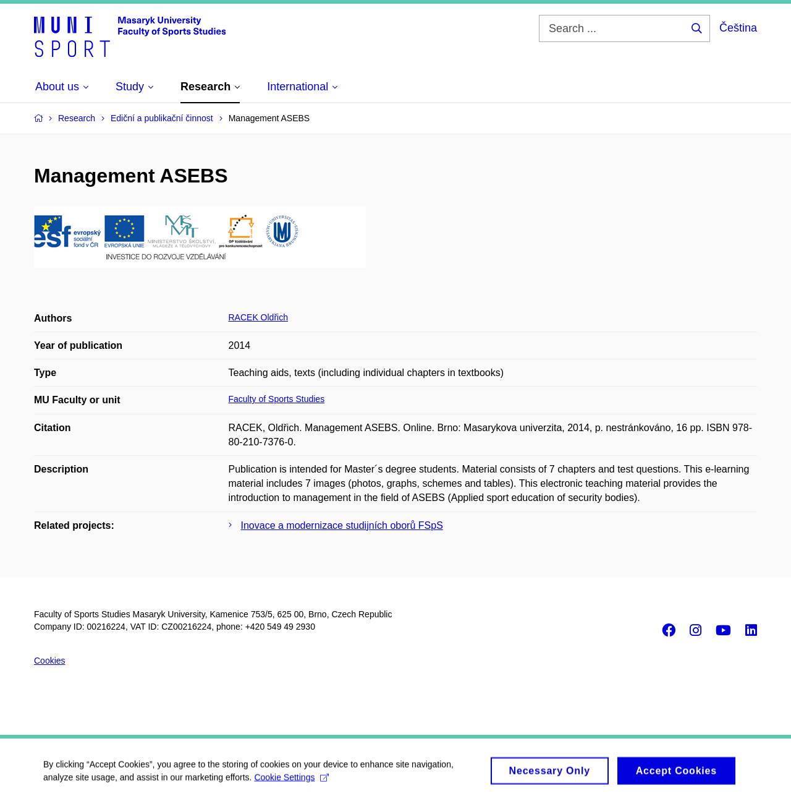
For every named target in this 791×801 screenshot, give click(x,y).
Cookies (50, 661)
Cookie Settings (291, 781)
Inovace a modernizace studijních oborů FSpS (342, 525)
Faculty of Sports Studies (277, 399)
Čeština (738, 28)
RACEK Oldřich (258, 317)
